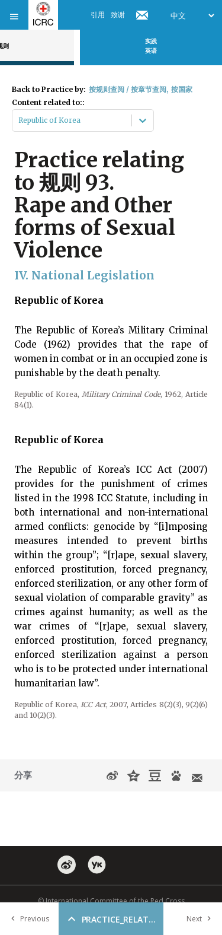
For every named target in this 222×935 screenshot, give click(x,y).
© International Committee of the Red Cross (111, 901)
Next (201, 919)
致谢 (118, 14)
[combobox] (19, 120)
